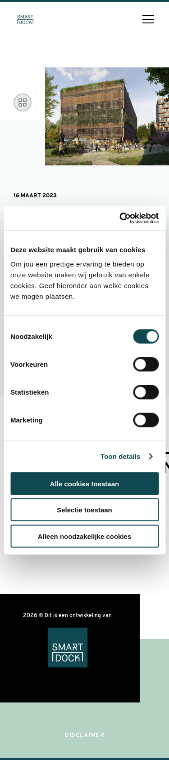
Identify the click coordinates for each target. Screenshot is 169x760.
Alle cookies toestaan (84, 483)
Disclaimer (84, 734)
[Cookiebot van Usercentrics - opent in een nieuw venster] (120, 218)
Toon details (120, 456)
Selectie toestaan (84, 510)
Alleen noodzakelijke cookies (85, 536)
